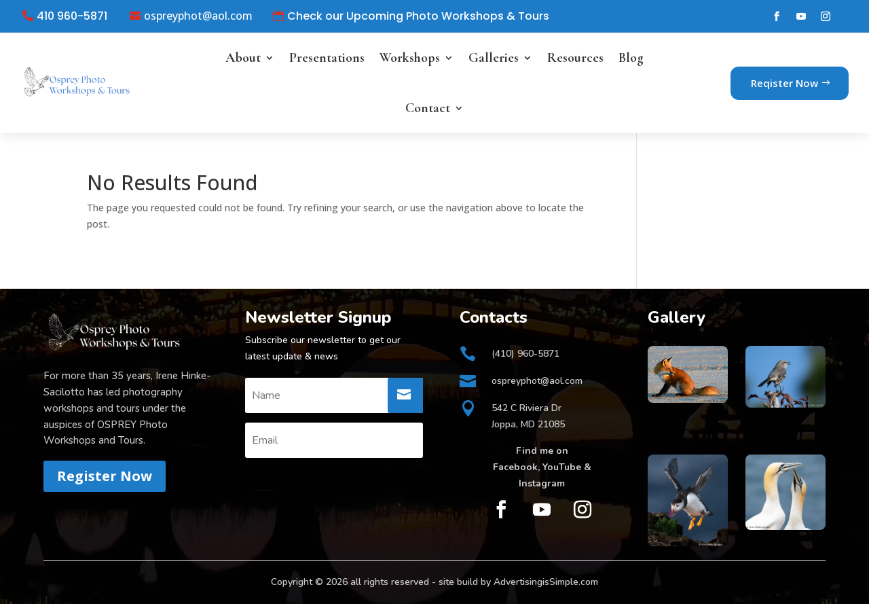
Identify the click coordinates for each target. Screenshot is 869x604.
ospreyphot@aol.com (198, 16)
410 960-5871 (72, 16)
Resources (575, 58)
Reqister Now (784, 83)
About (243, 58)
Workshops (410, 58)
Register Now (104, 476)
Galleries (493, 58)
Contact (427, 108)
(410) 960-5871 (525, 353)
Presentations (327, 58)
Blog (631, 58)
